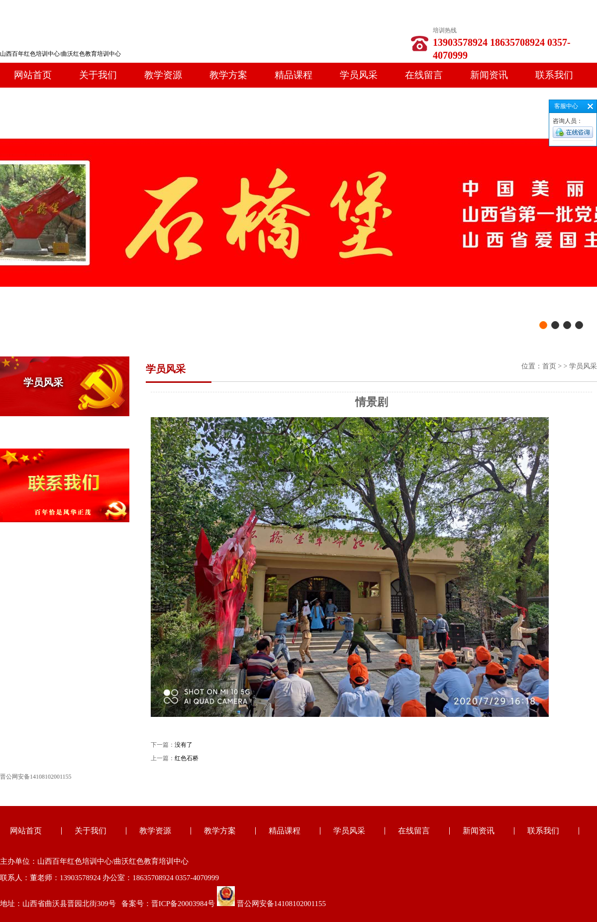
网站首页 (33, 75)
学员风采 (359, 75)
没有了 (184, 744)
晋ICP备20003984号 (183, 904)
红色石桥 (187, 758)
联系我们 (554, 75)
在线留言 (424, 75)
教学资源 (163, 75)
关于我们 (98, 75)
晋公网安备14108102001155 (281, 904)
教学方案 (228, 75)
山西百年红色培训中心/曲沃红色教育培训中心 (60, 53)
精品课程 (293, 75)
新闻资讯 (489, 75)
